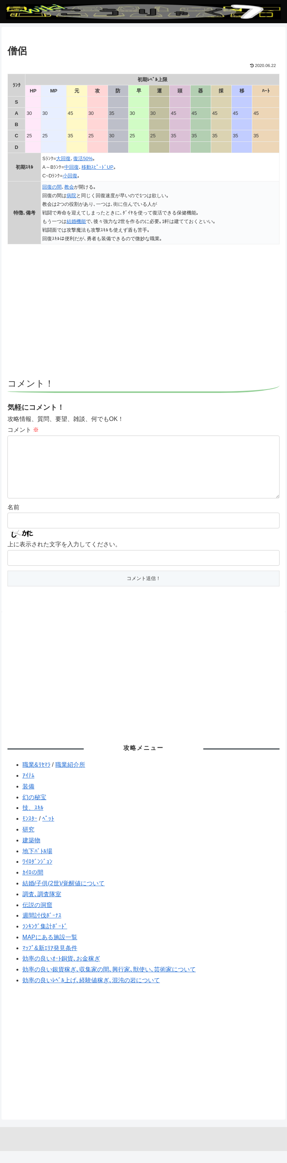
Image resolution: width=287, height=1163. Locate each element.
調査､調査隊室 (41, 906)
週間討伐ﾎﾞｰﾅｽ (41, 927)
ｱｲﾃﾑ (28, 787)
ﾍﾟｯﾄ (48, 830)
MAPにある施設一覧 (49, 949)
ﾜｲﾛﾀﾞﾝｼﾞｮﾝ (37, 873)
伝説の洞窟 (37, 917)
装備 (28, 798)
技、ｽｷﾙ (32, 819)
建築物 (31, 852)
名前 (13, 519)
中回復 (71, 167)
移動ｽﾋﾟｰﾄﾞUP (97, 167)
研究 (28, 841)
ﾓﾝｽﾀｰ (29, 830)
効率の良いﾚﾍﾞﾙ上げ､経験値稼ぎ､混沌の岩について (91, 992)
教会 (69, 187)
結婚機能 (76, 221)
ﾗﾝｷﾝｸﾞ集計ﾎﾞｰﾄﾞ (44, 938)
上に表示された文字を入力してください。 (64, 556)
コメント (23, 430)
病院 (71, 195)
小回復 (70, 175)
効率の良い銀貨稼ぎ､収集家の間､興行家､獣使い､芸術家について (109, 981)
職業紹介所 (70, 776)
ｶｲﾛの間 (32, 884)
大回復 (63, 158)
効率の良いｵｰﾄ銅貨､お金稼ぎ (61, 970)
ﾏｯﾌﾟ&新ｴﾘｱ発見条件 (49, 960)
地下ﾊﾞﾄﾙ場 (37, 863)
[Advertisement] (143, 314)
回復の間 (52, 187)
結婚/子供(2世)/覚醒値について (63, 895)
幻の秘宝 (34, 809)
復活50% (83, 158)
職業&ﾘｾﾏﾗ (36, 776)
